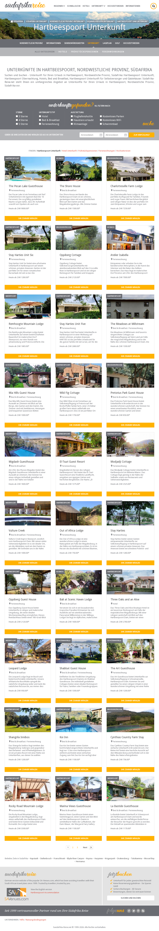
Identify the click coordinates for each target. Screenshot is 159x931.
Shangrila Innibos (19, 737)
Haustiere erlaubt (82, 120)
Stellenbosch (46, 858)
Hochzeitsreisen (115, 6)
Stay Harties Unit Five (73, 323)
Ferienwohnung (49, 124)
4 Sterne (22, 120)
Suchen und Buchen (131, 898)
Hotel (43, 116)
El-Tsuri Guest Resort (72, 461)
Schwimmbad (109, 124)
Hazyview (99, 858)
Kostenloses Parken (112, 116)
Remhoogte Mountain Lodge (26, 323)
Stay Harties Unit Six (21, 255)
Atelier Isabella (119, 255)
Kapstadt (34, 858)
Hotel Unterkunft (69, 151)
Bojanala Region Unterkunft (101, 21)
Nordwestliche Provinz (31, 43)
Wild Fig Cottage (70, 392)
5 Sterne (22, 124)
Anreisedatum (101, 135)
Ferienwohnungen (113, 52)
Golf (117, 43)
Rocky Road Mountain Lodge (26, 806)
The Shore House (70, 186)
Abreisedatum (125, 135)
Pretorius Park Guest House (127, 392)
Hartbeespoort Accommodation (45, 892)
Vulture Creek (17, 530)
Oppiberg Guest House (22, 599)
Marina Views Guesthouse (75, 806)
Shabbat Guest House (73, 668)
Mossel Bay (149, 858)
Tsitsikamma (136, 858)
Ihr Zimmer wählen (27, 218)
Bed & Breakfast (49, 120)
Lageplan (107, 43)
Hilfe (22, 920)
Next (85, 847)
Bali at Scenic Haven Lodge (76, 599)
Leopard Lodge (18, 668)
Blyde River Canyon (75, 858)
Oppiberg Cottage (70, 255)
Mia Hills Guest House (22, 392)
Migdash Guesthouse (21, 461)
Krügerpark (110, 858)
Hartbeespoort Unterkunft (48, 151)
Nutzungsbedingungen (36, 920)
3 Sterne (22, 116)
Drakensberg (123, 858)
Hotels (86, 6)
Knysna (89, 858)
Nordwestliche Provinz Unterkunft (67, 21)
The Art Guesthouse (123, 668)
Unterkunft (98, 6)
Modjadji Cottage (121, 461)
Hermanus (80, 861)
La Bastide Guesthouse (124, 806)
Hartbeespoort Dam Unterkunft (132, 21)
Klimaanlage (79, 124)
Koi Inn (64, 737)
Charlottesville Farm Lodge (127, 186)
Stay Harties (118, 530)
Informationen (133, 6)
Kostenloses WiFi (110, 120)
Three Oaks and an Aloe (125, 599)
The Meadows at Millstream (127, 323)
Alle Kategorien (45, 52)
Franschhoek (59, 858)
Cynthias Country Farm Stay (127, 737)
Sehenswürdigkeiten (74, 43)
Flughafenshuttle (82, 116)
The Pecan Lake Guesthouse (26, 186)
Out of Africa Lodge (71, 530)
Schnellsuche (73, 6)
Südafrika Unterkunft (36, 21)
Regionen (59, 6)
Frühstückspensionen (84, 52)
